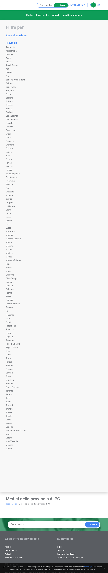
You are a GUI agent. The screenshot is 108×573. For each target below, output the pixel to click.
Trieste (9, 416)
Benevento (11, 87)
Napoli (8, 264)
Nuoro (8, 271)
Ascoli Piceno (12, 65)
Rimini (8, 355)
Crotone (9, 148)
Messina (9, 246)
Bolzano (9, 101)
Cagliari (9, 112)
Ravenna (10, 340)
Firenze (9, 166)
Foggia (9, 170)
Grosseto (10, 192)
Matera (9, 242)
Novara (9, 267)
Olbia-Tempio (12, 278)
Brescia (9, 105)
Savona (9, 373)
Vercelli (9, 434)
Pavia (8, 296)
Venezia (9, 427)
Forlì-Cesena (11, 177)
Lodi (8, 224)
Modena (9, 253)
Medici (29, 15)
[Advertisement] (24, 474)
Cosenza (10, 141)
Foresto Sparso (13, 174)
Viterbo (9, 448)
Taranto (9, 391)
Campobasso (12, 119)
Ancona (9, 54)
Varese (9, 423)
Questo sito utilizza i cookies (70, 558)
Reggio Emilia (12, 347)
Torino (9, 401)
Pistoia (9, 322)
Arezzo (9, 62)
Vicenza (9, 445)
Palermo (10, 289)
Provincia (53, 42)
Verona (9, 438)
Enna (8, 155)
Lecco (8, 217)
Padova (9, 285)
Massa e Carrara (13, 239)
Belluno (9, 83)
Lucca (8, 228)
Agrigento (10, 47)
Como (8, 137)
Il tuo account (77, 5)
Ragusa (9, 336)
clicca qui (88, 567)
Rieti (8, 351)
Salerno (9, 365)
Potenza (10, 329)
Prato (8, 333)
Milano (9, 249)
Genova (9, 184)
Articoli (55, 15)
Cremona (10, 145)
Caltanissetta (12, 116)
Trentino (9, 409)
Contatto (61, 550)
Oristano (10, 282)
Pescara (9, 307)
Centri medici (42, 15)
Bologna (9, 98)
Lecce (8, 213)
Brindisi (9, 108)
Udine (8, 420)
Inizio (8, 504)
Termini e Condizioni (66, 554)
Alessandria (11, 51)
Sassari (9, 369)
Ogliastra (10, 275)
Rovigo (9, 362)
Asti (7, 69)
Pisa (8, 318)
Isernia (9, 199)
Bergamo (10, 90)
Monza (9, 257)
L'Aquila (9, 202)
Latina (8, 210)
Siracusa (10, 380)
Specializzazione (53, 35)
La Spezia (10, 206)
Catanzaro (10, 130)
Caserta (9, 123)
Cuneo (9, 152)
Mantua (9, 235)
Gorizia (9, 188)
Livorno (9, 220)
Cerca (60, 5)
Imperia (9, 195)
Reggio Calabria (13, 344)
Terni (8, 398)
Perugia (9, 300)
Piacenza (10, 315)
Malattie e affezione (72, 15)
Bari (7, 76)
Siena (8, 376)
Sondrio (9, 383)
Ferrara (9, 163)
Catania (9, 127)
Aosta (8, 58)
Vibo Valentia (12, 441)
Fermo (9, 159)
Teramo (9, 394)
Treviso (9, 412)
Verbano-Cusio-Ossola (16, 430)
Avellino (9, 72)
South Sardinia (12, 387)
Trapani (9, 405)
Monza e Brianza (13, 260)
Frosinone (10, 181)
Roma (8, 358)
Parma (9, 293)
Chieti (8, 134)
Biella (8, 94)
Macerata (10, 231)
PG (7, 311)
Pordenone (11, 326)
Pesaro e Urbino (13, 304)
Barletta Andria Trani (15, 80)
